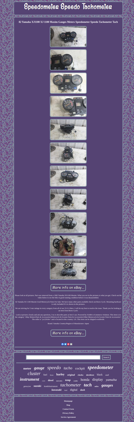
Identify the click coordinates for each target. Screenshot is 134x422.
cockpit (80, 368)
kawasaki (56, 389)
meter (27, 368)
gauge (39, 368)
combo (75, 381)
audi (107, 375)
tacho (68, 368)
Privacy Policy (68, 413)
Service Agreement (68, 417)
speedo (54, 367)
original (71, 375)
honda (85, 380)
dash (82, 390)
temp (68, 380)
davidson (90, 375)
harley (60, 374)
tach (88, 384)
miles (97, 386)
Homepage (68, 401)
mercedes (59, 381)
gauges (107, 385)
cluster (34, 373)
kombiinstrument (50, 386)
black (100, 374)
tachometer (70, 384)
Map (68, 405)
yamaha (111, 380)
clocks (80, 375)
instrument (29, 379)
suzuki (37, 385)
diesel (50, 380)
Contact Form (68, 409)
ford (65, 390)
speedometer (100, 367)
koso (51, 375)
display (97, 379)
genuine (27, 387)
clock (43, 381)
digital (73, 389)
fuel (45, 374)
